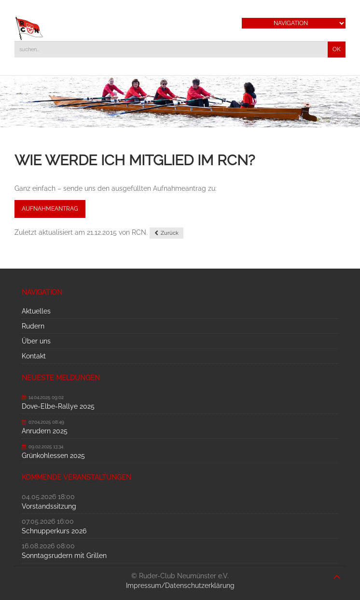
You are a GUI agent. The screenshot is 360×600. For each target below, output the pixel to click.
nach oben (336, 572)
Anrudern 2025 (45, 431)
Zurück (170, 233)
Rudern (33, 326)
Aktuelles (36, 311)
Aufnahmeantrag (50, 208)
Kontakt (34, 356)
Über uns (36, 341)
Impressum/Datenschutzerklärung (180, 585)
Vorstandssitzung (49, 506)
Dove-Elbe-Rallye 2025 (58, 406)
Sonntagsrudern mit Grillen (64, 555)
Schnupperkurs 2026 (54, 531)
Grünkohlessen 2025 (53, 455)
